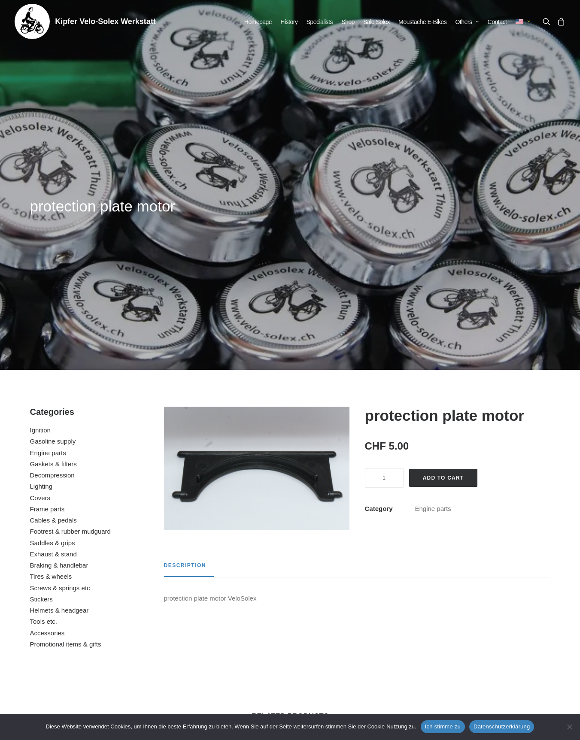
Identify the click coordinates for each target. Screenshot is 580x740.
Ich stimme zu (443, 726)
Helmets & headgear (59, 395)
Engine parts (48, 237)
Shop (348, 21)
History (289, 21)
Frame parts (47, 293)
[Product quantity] (384, 262)
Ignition (40, 214)
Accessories (47, 417)
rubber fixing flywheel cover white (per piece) (499, 619)
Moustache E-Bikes (422, 21)
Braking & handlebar (59, 349)
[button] (548, 21)
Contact (497, 21)
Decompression (52, 259)
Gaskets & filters (53, 248)
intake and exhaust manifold (219, 619)
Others (467, 21)
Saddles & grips (52, 327)
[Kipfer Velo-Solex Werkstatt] (32, 21)
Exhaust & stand (53, 338)
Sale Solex (376, 21)
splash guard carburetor (359, 619)
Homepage (258, 21)
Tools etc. (43, 406)
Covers (40, 282)
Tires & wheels (51, 361)
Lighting (41, 271)
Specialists (320, 21)
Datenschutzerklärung (502, 726)
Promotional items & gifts (65, 428)
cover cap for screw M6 (80, 619)
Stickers (41, 383)
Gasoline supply (53, 226)
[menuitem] (258, 21)
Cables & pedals (53, 304)
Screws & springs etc (60, 372)
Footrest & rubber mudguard (70, 316)
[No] (569, 726)
